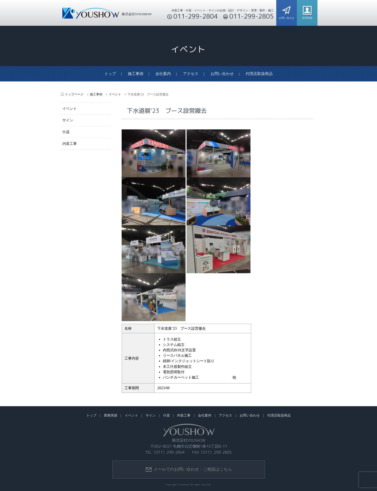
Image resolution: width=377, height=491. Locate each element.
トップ (110, 74)
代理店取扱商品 (259, 74)
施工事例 (135, 74)
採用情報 (307, 11)
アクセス (190, 74)
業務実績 (110, 415)
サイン (67, 120)
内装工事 (69, 143)
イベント (115, 94)
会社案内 (163, 74)
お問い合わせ (286, 11)
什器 (66, 132)
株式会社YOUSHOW (106, 14)
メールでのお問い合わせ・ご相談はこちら (188, 469)
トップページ (74, 94)
